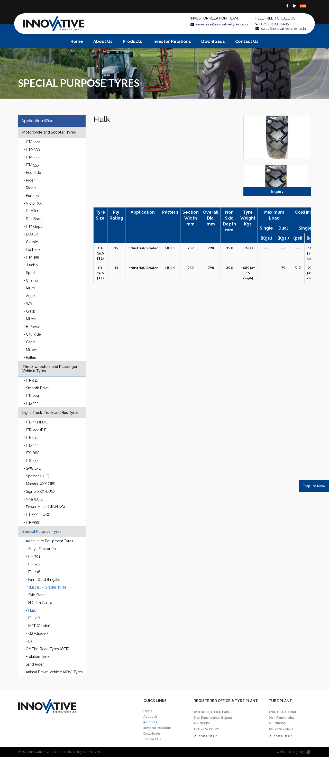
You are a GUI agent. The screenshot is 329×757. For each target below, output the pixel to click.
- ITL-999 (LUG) (36, 515)
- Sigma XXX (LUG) (39, 491)
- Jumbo (30, 265)
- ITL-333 (31, 403)
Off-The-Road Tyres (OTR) (47, 649)
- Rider (29, 180)
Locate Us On (205, 736)
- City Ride (32, 334)
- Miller (29, 288)
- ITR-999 (31, 522)
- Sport (29, 273)
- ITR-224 (31, 396)
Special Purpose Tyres (41, 531)
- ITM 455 (31, 257)
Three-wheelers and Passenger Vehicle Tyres (49, 369)
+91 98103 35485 (274, 24)
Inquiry (277, 192)
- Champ (30, 280)
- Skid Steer (35, 595)
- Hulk (31, 610)
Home (76, 41)
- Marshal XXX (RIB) (39, 484)
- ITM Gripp (33, 226)
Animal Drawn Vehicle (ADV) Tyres (54, 672)
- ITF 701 (33, 556)
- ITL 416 (33, 572)
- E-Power (31, 327)
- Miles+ (29, 319)
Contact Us (247, 41)
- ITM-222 (31, 142)
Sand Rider (35, 664)
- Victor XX (32, 203)
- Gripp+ (30, 311)
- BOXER (30, 234)
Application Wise (37, 120)
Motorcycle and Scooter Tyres (49, 132)
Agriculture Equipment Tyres (49, 541)
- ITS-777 (30, 461)
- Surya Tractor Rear (42, 549)
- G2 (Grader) (37, 633)
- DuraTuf (30, 211)
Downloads (213, 41)
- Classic (30, 242)
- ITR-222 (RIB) (35, 430)
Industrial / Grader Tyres (46, 587)
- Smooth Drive (36, 388)
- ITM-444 (31, 157)
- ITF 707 (33, 564)
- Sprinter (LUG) (36, 476)
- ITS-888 (31, 453)
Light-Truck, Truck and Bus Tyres (50, 413)
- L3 (29, 641)
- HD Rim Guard (39, 603)
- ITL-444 (31, 445)
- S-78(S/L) (32, 468)
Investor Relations (171, 41)
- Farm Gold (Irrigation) (44, 580)
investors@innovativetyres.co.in (222, 24)
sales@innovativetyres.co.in (283, 28)
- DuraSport (33, 219)
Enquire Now (314, 486)
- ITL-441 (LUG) (36, 422)
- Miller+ (29, 350)
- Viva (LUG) (33, 499)
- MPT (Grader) (38, 626)
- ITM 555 (31, 165)
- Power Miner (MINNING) (44, 507)
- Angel (29, 296)
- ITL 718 (33, 618)
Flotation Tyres (38, 657)
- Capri (29, 342)
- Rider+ (29, 188)
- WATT (29, 303)
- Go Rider (32, 250)
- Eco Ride (32, 173)
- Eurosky (31, 196)
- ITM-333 (31, 149)
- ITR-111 (30, 380)
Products (132, 41)
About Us (103, 41)
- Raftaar (30, 357)
